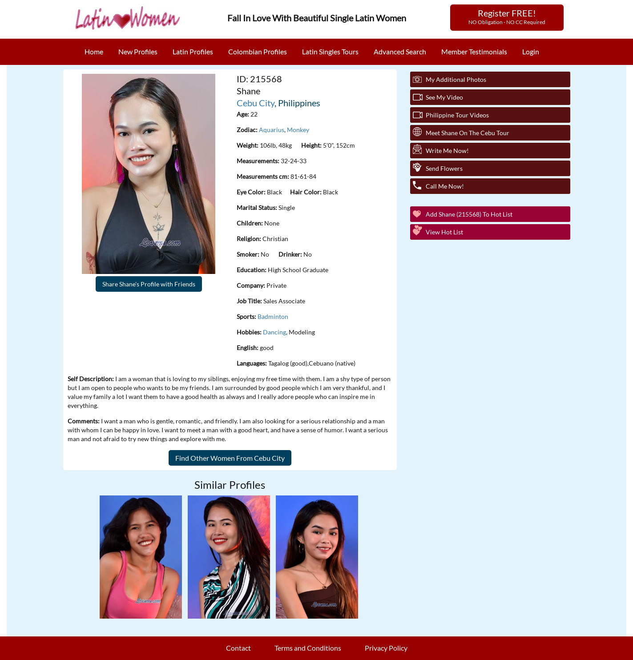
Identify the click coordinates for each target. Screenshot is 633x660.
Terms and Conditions (307, 648)
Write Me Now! (447, 150)
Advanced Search (400, 51)
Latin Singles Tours (330, 51)
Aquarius (271, 129)
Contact (238, 648)
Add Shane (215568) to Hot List (469, 214)
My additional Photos (456, 79)
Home (94, 51)
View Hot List (444, 232)
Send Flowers (444, 168)
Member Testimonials (474, 51)
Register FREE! (506, 16)
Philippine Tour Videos (457, 115)
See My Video (444, 97)
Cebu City (255, 102)
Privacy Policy (386, 648)
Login (530, 51)
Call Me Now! (445, 186)
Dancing (274, 332)
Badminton (273, 316)
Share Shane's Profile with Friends (148, 284)
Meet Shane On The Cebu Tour (467, 133)
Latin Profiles (193, 51)
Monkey (298, 129)
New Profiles (137, 51)
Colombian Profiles (257, 51)
